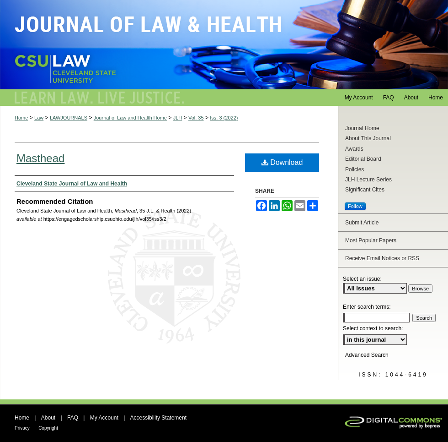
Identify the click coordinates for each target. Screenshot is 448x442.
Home (21, 117)
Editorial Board (363, 159)
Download (282, 162)
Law (38, 117)
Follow (355, 206)
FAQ (72, 418)
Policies (354, 169)
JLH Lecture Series (368, 179)
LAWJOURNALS (68, 117)
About (48, 418)
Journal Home (362, 128)
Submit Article (362, 222)
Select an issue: (362, 279)
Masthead (40, 158)
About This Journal (368, 138)
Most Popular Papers (370, 240)
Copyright (48, 428)
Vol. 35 (196, 117)
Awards (354, 149)
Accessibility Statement (158, 418)
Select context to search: (373, 328)
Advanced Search (367, 355)
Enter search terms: (367, 307)
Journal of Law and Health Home (130, 117)
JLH (177, 117)
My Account (104, 418)
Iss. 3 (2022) (224, 117)
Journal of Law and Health (224, 44)
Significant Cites (364, 189)
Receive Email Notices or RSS (382, 258)
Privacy (22, 428)
